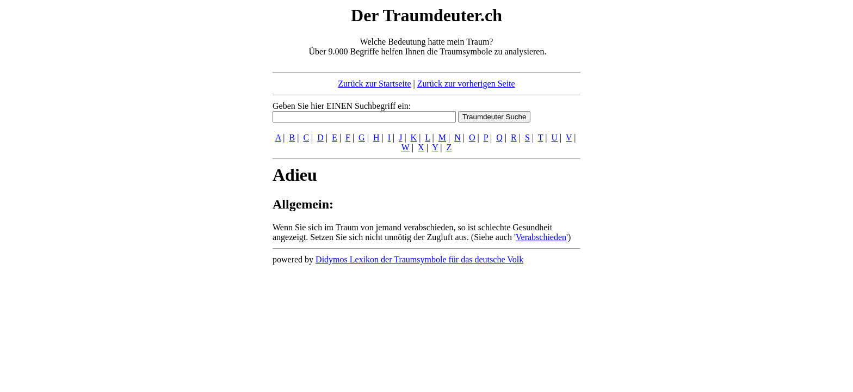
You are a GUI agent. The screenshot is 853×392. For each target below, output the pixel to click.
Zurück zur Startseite (374, 83)
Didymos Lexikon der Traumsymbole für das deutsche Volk (419, 259)
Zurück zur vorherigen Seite (466, 83)
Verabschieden (541, 237)
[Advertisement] (206, 167)
